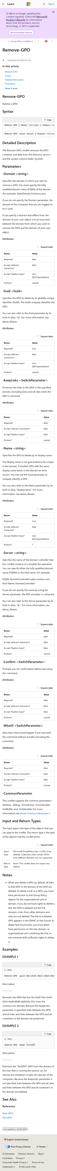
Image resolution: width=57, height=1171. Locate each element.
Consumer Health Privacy (14, 1162)
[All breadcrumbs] (5, 41)
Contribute (7, 1158)
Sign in (51, 3)
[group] (28, 129)
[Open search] (44, 4)
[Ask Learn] (46, 41)
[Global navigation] (3, 4)
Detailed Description (14, 79)
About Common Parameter (34, 813)
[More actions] (52, 41)
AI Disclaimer (8, 1153)
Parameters (10, 83)
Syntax (8, 75)
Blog (40, 1153)
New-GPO (7, 1113)
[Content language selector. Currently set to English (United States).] (16, 1139)
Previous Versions (26, 1153)
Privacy (19, 1158)
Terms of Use (38, 1162)
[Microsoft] (29, 4)
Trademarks (7, 1166)
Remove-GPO (11, 71)
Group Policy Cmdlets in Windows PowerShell (24, 41)
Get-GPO (7, 1117)
